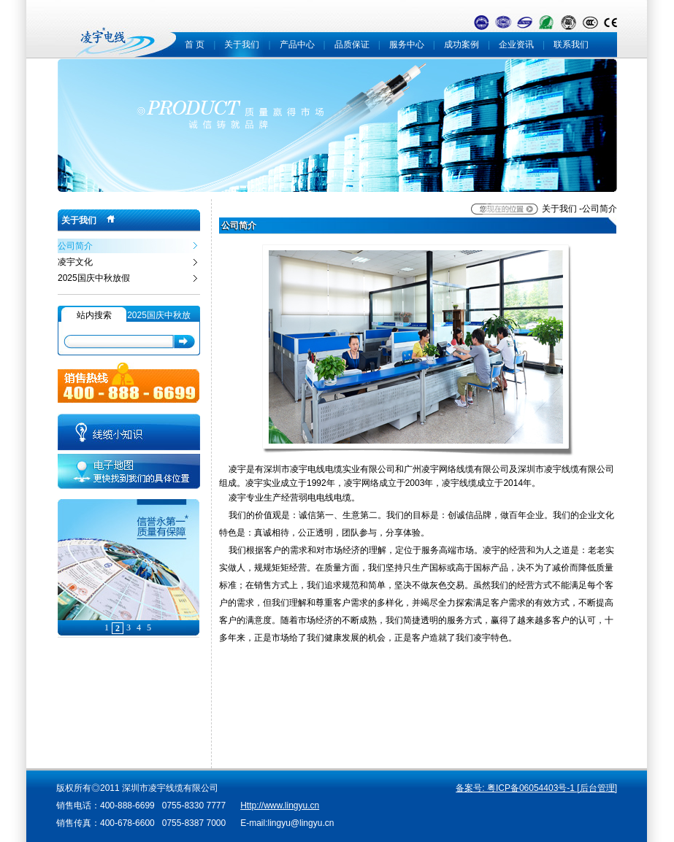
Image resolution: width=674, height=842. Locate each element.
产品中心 (297, 44)
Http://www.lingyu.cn (279, 805)
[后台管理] (597, 788)
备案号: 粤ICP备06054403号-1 (516, 788)
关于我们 (241, 44)
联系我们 (571, 44)
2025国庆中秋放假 (94, 278)
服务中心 (406, 44)
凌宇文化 (75, 262)
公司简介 (75, 246)
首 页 (194, 44)
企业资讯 (516, 44)
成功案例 (461, 44)
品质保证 (351, 44)
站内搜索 (94, 315)
